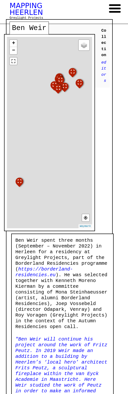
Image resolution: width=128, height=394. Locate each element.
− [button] (13, 50)
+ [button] (13, 43)
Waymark (85, 226)
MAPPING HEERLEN (26, 9)
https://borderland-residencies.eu (44, 272)
